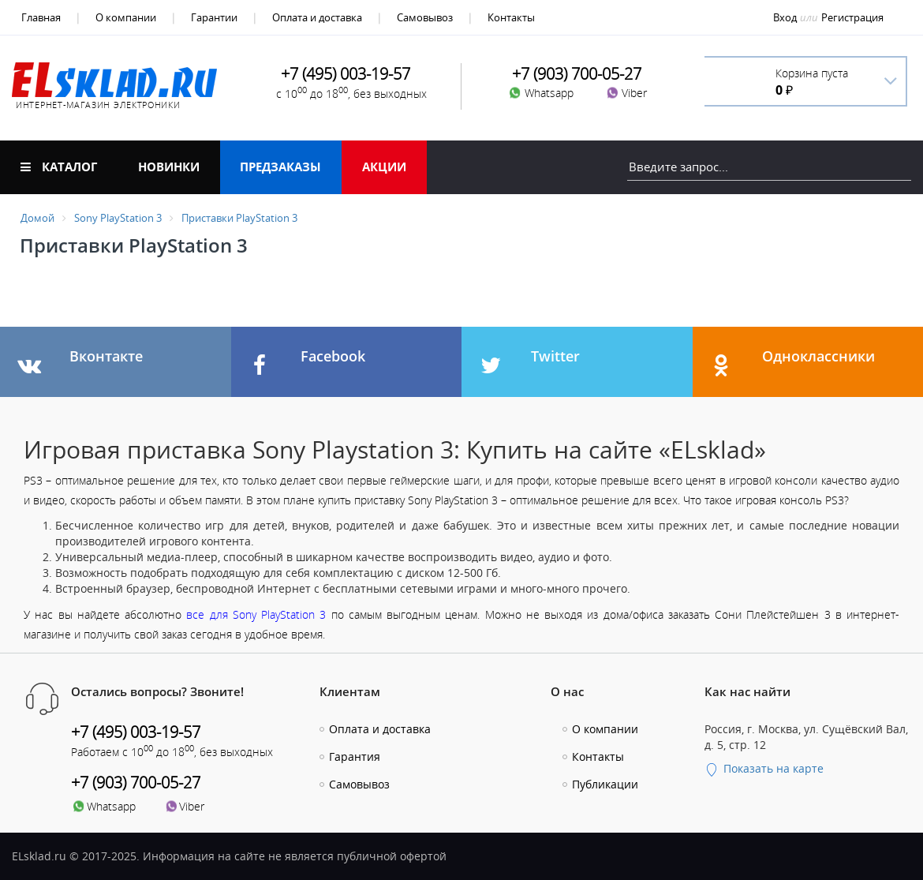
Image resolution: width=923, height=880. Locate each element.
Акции (384, 166)
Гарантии (214, 17)
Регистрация (852, 17)
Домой (37, 218)
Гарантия (354, 756)
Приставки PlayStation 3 (239, 218)
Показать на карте (764, 768)
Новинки (169, 166)
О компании (125, 17)
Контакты (511, 17)
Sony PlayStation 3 (118, 218)
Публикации (605, 784)
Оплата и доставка (317, 17)
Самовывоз (425, 17)
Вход (785, 17)
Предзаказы (280, 166)
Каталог (59, 166)
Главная (41, 17)
